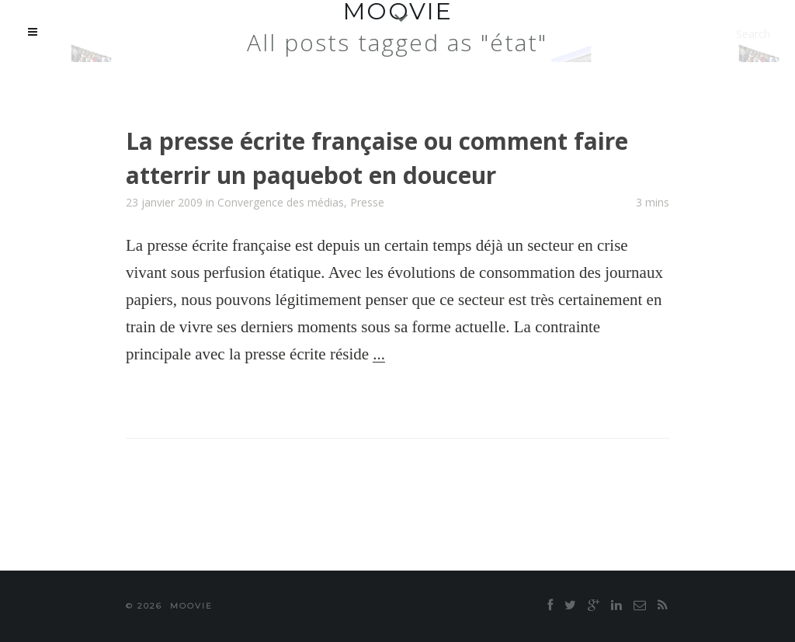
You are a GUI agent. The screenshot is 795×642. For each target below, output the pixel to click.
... (379, 354)
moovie (191, 606)
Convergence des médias (280, 202)
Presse (367, 202)
